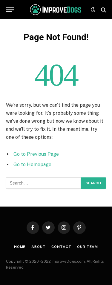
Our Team (87, 247)
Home (19, 247)
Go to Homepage (32, 164)
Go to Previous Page (36, 154)
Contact (61, 247)
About (38, 247)
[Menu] (10, 9)
